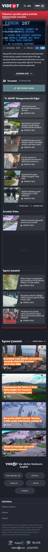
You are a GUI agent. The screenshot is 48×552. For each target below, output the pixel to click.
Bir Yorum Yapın (24, 88)
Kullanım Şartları (9, 506)
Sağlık (14, 483)
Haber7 (18, 548)
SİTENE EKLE (22, 206)
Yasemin (32, 548)
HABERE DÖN (36, 206)
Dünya (34, 475)
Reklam (5, 512)
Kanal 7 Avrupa (28, 542)
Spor (36, 483)
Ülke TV (36, 542)
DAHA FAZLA (39, 341)
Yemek (25, 491)
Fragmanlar (13, 475)
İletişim (5, 518)
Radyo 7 (19, 542)
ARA (27, 6)
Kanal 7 (10, 542)
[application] (24, 33)
